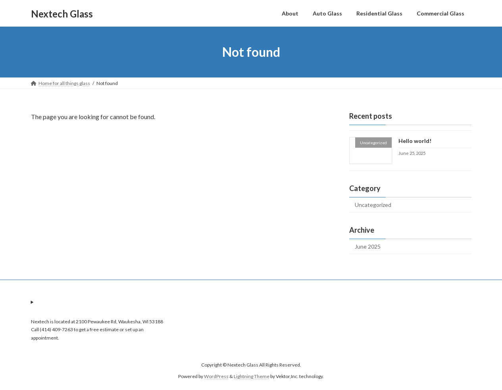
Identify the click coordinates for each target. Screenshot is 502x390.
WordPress (216, 376)
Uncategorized (373, 204)
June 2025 (368, 246)
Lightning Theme (251, 376)
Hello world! (414, 140)
